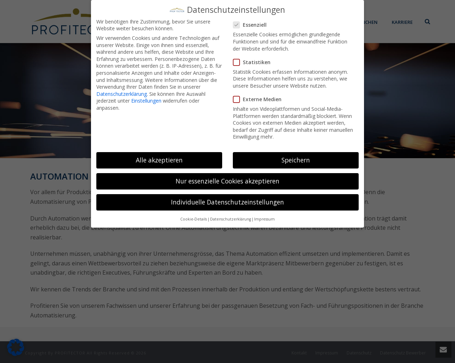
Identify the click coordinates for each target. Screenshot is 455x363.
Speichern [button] (296, 155)
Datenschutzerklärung (121, 89)
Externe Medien (259, 94)
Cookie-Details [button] (193, 214)
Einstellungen (146, 96)
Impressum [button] (264, 214)
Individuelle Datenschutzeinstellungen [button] (227, 197)
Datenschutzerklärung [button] (230, 214)
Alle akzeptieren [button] (159, 155)
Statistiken (254, 57)
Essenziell (252, 20)
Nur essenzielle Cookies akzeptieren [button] (227, 176)
